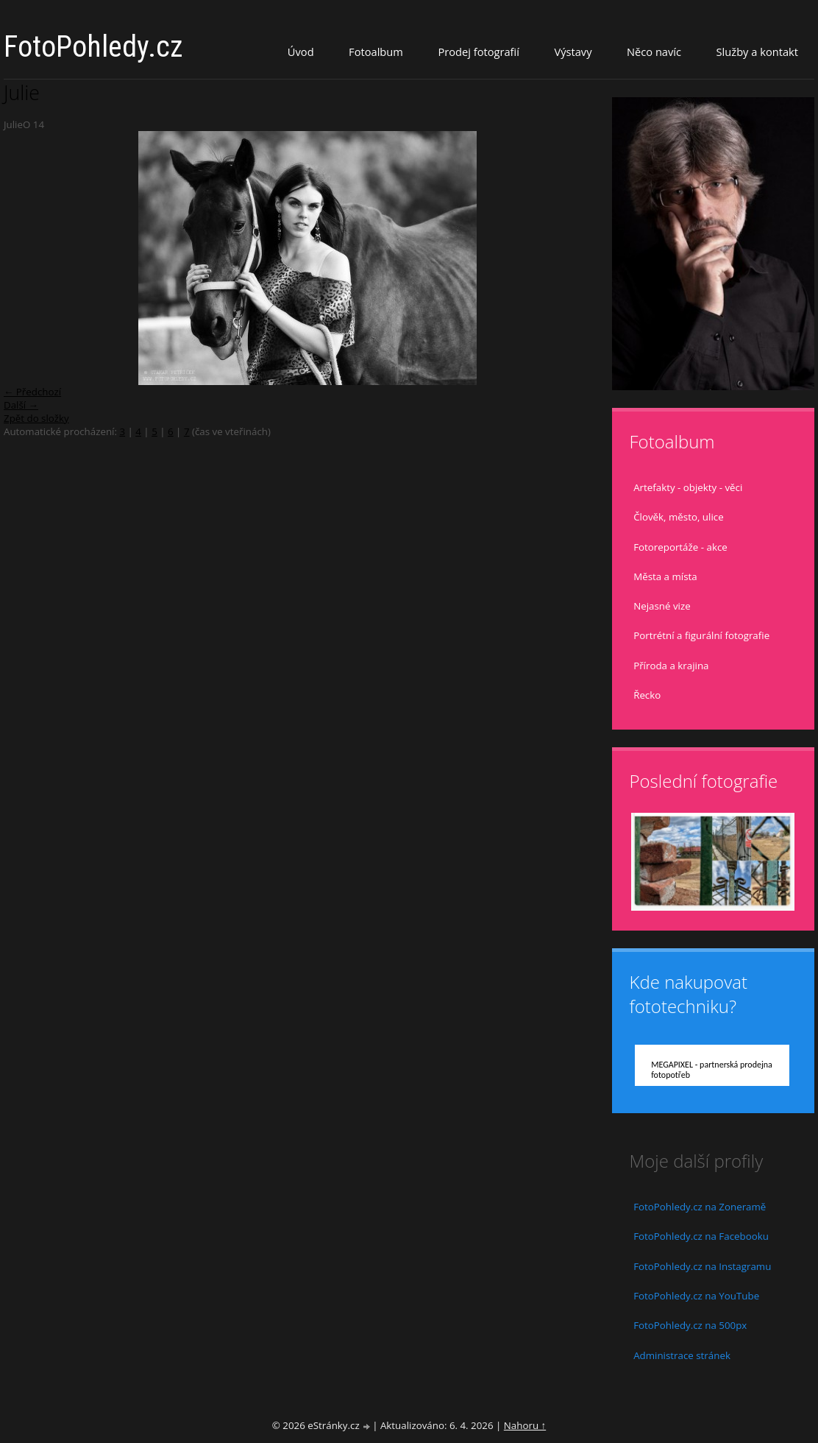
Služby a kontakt (757, 51)
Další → (21, 405)
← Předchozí (32, 391)
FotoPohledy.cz (93, 46)
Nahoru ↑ (525, 1425)
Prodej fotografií (478, 51)
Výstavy (572, 51)
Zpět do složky (36, 418)
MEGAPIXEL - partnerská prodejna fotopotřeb (711, 1069)
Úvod (301, 51)
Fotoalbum (376, 51)
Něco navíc (654, 51)
